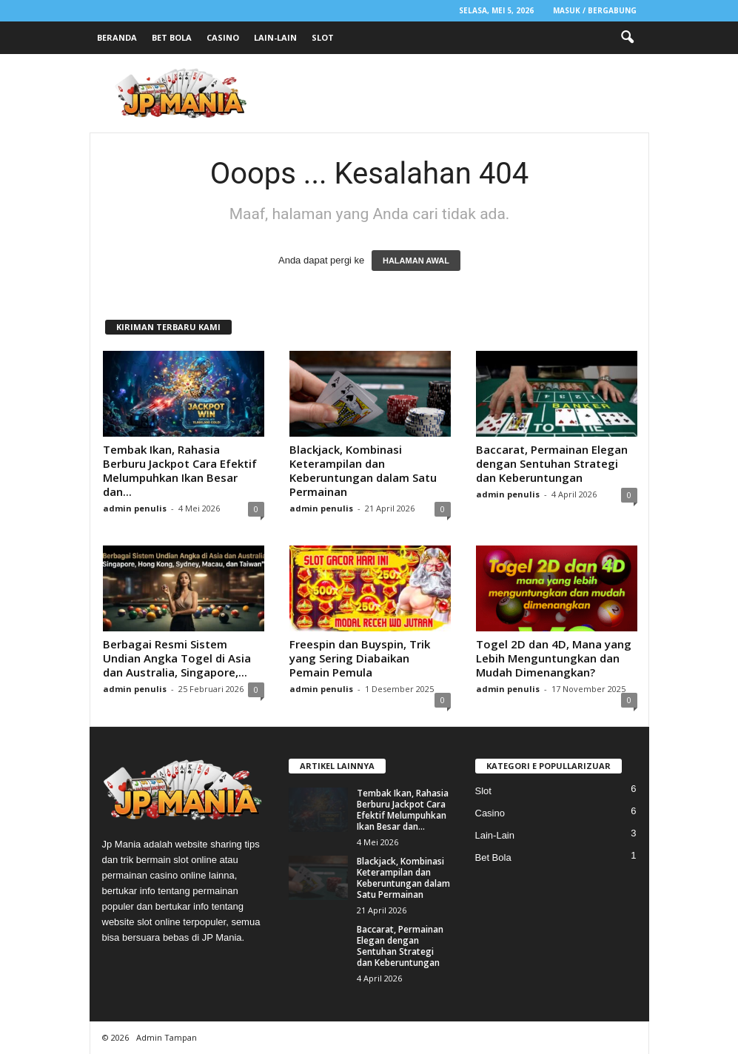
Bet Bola (172, 37)
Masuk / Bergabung (595, 10)
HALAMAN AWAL (416, 260)
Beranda (117, 37)
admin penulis (135, 508)
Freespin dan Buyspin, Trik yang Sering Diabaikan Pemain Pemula (359, 658)
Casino (223, 37)
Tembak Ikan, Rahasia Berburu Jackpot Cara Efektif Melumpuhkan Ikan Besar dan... (180, 470)
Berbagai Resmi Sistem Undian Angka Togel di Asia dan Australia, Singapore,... (177, 658)
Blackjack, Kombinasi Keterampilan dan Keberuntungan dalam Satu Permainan (363, 470)
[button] (627, 37)
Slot (323, 37)
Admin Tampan (166, 1037)
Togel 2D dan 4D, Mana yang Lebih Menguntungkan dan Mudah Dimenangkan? (553, 658)
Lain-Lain (275, 37)
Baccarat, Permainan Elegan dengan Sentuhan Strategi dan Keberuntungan (552, 463)
